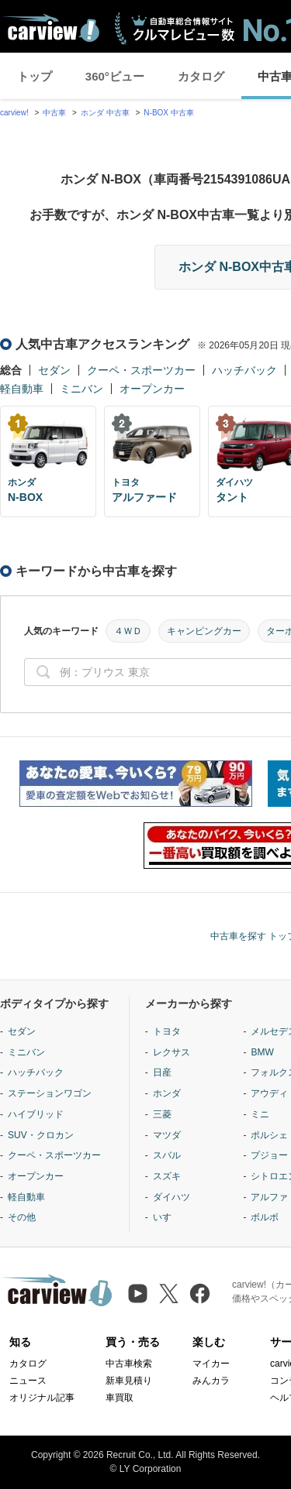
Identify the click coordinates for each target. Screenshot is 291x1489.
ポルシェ (269, 1135)
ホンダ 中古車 (105, 112)
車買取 (119, 1397)
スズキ (167, 1176)
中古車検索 (129, 1363)
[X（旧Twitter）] (169, 1293)
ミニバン (81, 389)
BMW (262, 1052)
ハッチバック (244, 370)
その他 (22, 1217)
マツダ (167, 1135)
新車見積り (129, 1380)
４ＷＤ (128, 631)
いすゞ (167, 1217)
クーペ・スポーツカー (141, 370)
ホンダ (167, 1093)
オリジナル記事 (41, 1397)
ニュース (28, 1380)
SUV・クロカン (41, 1135)
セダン (54, 370)
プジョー (269, 1155)
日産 (162, 1072)
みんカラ (211, 1380)
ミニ (260, 1114)
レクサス (171, 1052)
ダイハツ (171, 1197)
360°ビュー (114, 76)
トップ (34, 76)
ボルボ (265, 1217)
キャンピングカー (204, 631)
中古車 (54, 112)
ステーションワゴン (50, 1093)
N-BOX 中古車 (168, 112)
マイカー (211, 1363)
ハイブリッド (36, 1114)
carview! (14, 112)
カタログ (201, 76)
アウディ (269, 1093)
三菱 (162, 1114)
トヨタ (167, 1031)
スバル (167, 1155)
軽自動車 (21, 389)
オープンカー (152, 389)
